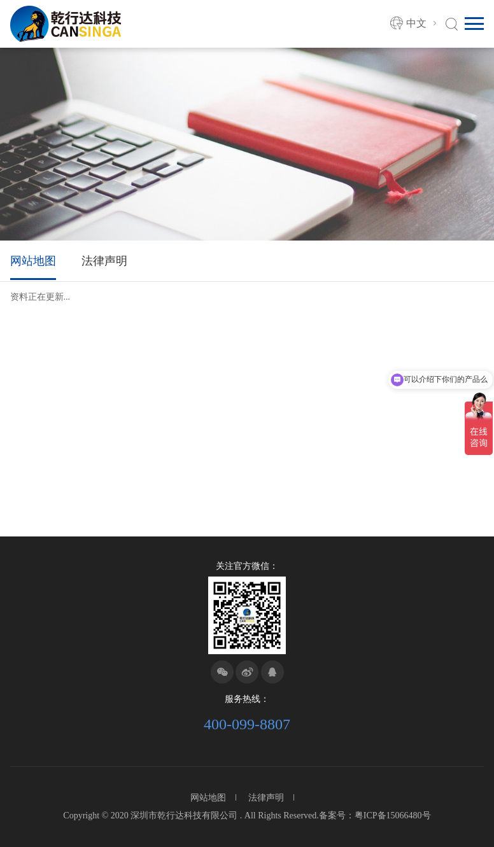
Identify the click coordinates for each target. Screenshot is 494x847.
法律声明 (104, 261)
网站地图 (33, 261)
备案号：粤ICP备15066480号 (375, 815)
